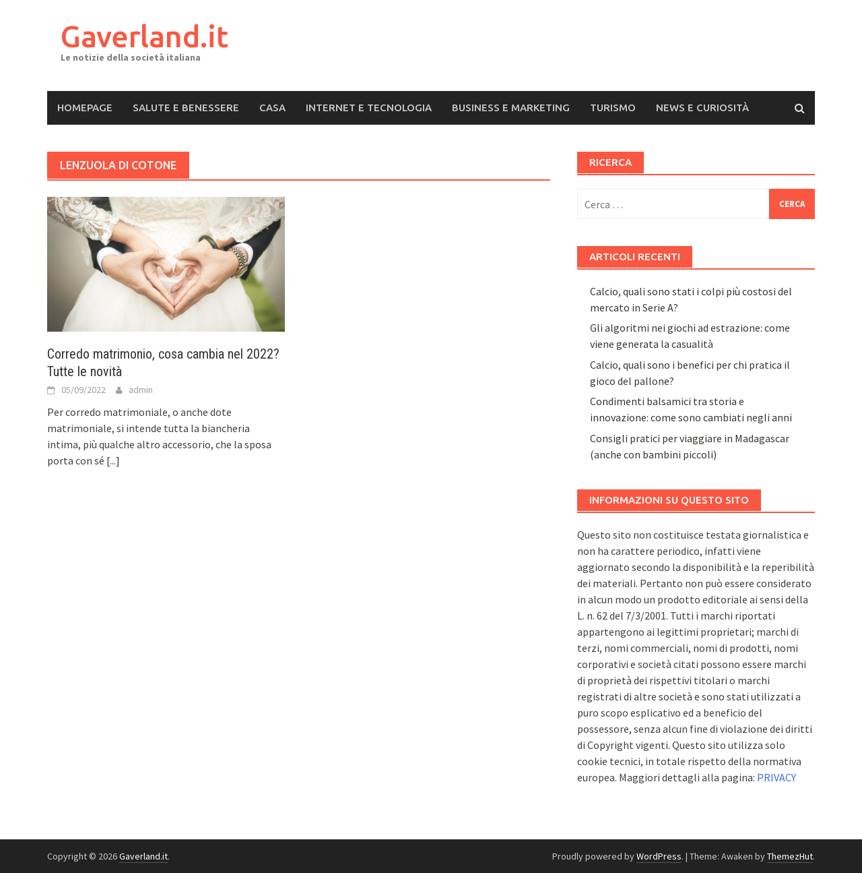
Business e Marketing (511, 107)
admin (141, 390)
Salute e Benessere (186, 107)
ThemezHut (790, 856)
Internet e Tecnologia (369, 107)
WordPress (659, 856)
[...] (113, 460)
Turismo (613, 107)
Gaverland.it (144, 36)
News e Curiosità (702, 107)
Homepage (84, 107)
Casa (272, 107)
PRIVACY (776, 777)
